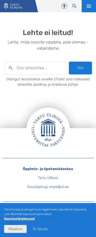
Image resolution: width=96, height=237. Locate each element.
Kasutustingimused (19, 218)
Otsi (80, 68)
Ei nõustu (40, 229)
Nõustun (15, 229)
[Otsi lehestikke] (74, 6)
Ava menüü (89, 6)
